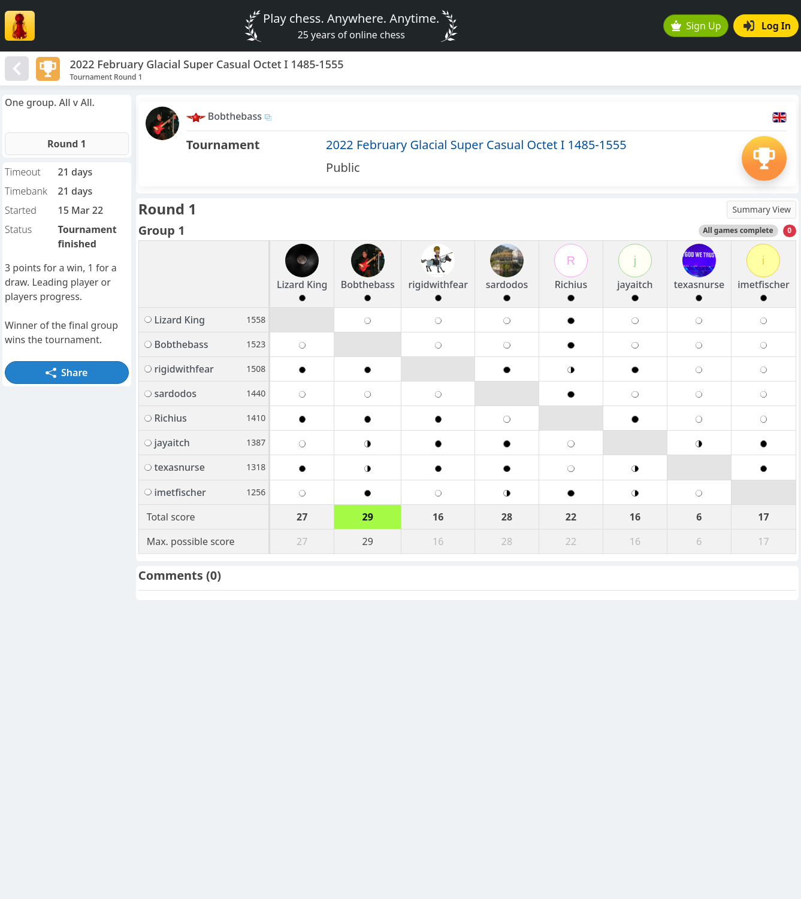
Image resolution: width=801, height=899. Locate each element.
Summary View (761, 209)
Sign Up (696, 25)
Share (66, 372)
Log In (767, 25)
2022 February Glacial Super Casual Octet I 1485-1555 (476, 145)
